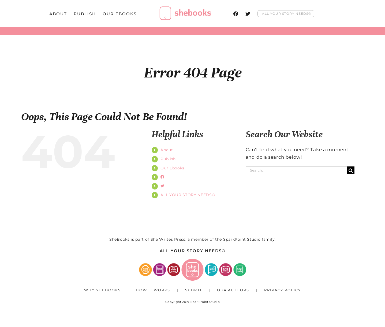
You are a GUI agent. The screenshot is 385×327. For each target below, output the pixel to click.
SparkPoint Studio (242, 239)
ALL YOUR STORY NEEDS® (187, 194)
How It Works (153, 290)
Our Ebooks (172, 168)
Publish (168, 159)
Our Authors (233, 290)
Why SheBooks (102, 290)
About (166, 149)
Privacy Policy (282, 290)
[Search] (350, 170)
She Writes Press (168, 239)
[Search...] (296, 170)
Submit (193, 290)
